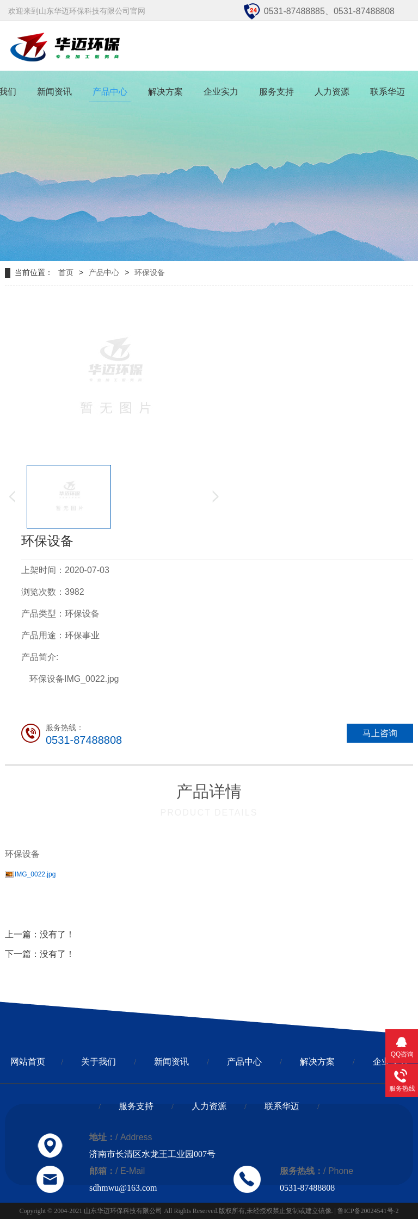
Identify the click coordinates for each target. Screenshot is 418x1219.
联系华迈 (387, 91)
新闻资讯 (54, 91)
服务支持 (276, 91)
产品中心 (110, 91)
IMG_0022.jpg (35, 874)
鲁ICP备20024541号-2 (368, 1211)
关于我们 (98, 1061)
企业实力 (221, 91)
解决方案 (165, 91)
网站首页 (27, 1061)
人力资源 (332, 91)
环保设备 (149, 272)
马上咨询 (379, 733)
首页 (65, 272)
